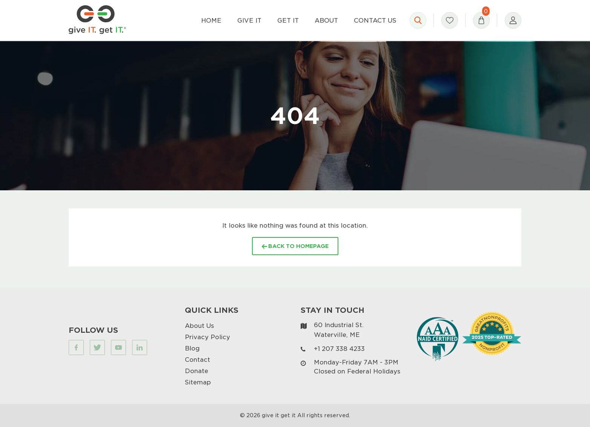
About (326, 20)
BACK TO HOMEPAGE (295, 245)
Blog (192, 348)
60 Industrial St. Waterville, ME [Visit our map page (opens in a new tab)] (339, 329)
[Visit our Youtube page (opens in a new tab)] (118, 347)
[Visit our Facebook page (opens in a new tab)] (76, 347)
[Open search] (418, 20)
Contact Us (375, 20)
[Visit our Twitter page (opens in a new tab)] (97, 347)
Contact (197, 359)
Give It (249, 20)
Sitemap (198, 382)
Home (211, 20)
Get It (288, 20)
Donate (196, 371)
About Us (199, 325)
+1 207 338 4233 (339, 348)
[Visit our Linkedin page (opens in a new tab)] (139, 347)
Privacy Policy (207, 337)
